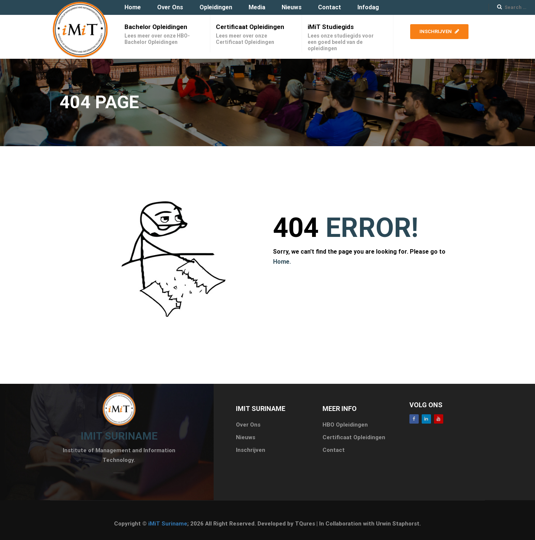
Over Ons (170, 7)
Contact (329, 7)
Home (132, 7)
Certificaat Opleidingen (250, 26)
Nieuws (292, 7)
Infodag (368, 7)
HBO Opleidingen (345, 424)
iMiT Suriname (167, 523)
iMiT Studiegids (331, 26)
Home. (282, 261)
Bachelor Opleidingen (155, 26)
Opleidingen (216, 7)
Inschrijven (439, 31)
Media (257, 7)
